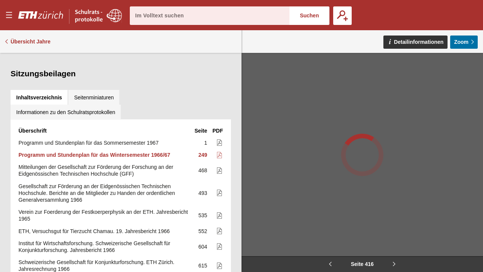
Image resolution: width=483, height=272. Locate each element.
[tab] (39, 60)
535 (202, 140)
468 (202, 95)
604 (202, 171)
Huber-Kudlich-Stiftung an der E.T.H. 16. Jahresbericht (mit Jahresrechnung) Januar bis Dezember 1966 (87, 259)
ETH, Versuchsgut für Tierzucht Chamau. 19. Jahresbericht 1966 (94, 156)
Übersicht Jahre (31, 42)
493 (202, 117)
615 (202, 190)
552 (202, 156)
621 (202, 221)
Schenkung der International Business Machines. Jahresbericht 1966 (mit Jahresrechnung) (98, 221)
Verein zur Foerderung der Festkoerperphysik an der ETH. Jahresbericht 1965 (103, 139)
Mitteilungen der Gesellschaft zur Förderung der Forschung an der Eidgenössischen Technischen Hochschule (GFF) (95, 94)
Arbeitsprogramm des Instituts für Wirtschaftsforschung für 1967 (93, 205)
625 (202, 240)
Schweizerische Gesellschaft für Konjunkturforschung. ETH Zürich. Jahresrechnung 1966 (96, 190)
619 (202, 205)
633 (202, 259)
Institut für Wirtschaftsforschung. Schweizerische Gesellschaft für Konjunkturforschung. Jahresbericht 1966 (94, 171)
